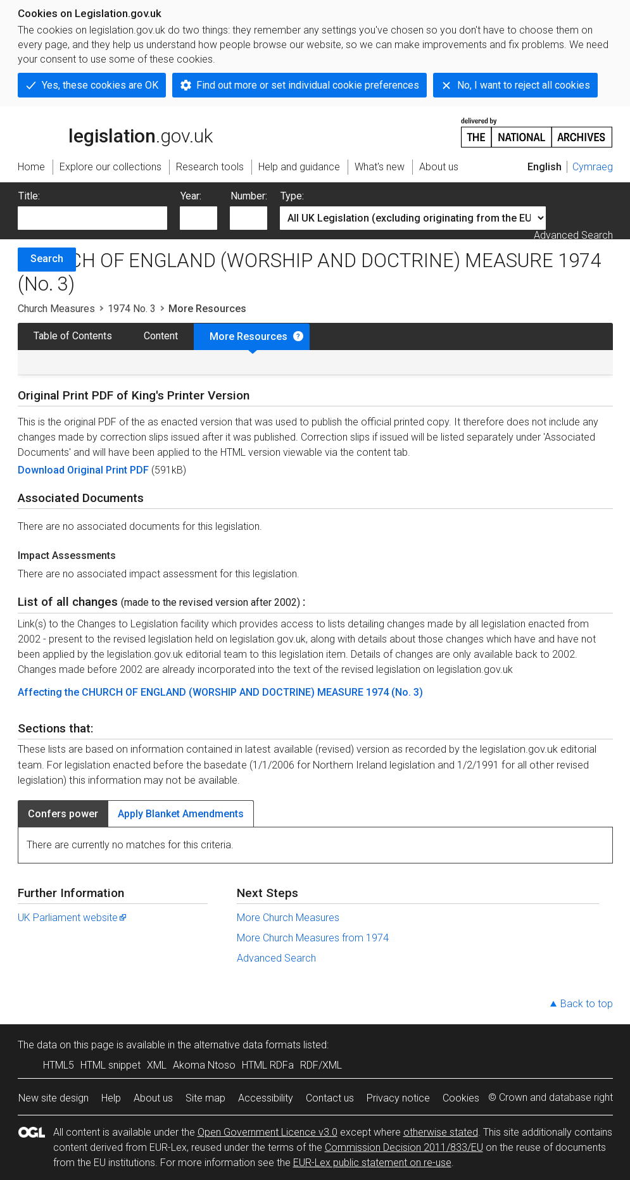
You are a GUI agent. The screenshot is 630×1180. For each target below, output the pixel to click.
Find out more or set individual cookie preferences (307, 85)
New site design (53, 1098)
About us (153, 1098)
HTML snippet (110, 1065)
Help (111, 1098)
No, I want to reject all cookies (523, 85)
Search (46, 259)
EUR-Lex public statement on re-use (372, 1163)
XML (157, 1065)
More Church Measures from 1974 (313, 938)
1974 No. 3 (132, 309)
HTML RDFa (268, 1065)
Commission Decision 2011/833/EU (404, 1147)
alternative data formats (247, 1045)
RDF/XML (321, 1065)
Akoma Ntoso (204, 1065)
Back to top (586, 1004)
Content (161, 336)
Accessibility (265, 1098)
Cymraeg (592, 167)
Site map (205, 1098)
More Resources (248, 336)
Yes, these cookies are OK (100, 85)
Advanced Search (573, 235)
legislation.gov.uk (115, 131)
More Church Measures (288, 918)
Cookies (461, 1098)
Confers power (63, 814)
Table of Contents (73, 336)
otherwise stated (440, 1132)
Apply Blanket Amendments (181, 814)
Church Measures (56, 309)
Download (42, 470)
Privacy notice (398, 1098)
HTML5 (58, 1065)
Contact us (330, 1098)
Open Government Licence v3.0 (267, 1132)
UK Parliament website (73, 918)
